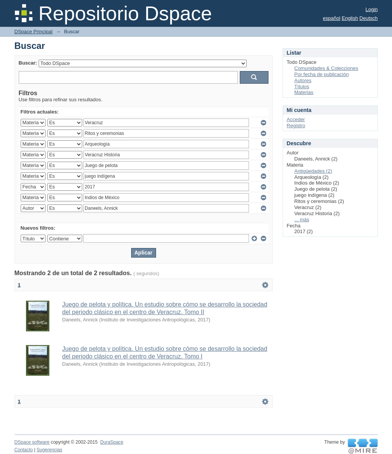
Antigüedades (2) (313, 171)
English (350, 18)
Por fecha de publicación (321, 74)
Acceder (296, 119)
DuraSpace (111, 442)
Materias (304, 92)
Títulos (301, 86)
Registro (296, 125)
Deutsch (368, 18)
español (331, 18)
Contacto (24, 449)
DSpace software (32, 442)
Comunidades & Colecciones (326, 68)
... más (301, 219)
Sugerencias (49, 449)
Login (372, 9)
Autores (303, 80)
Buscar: (28, 63)
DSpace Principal (34, 31)
